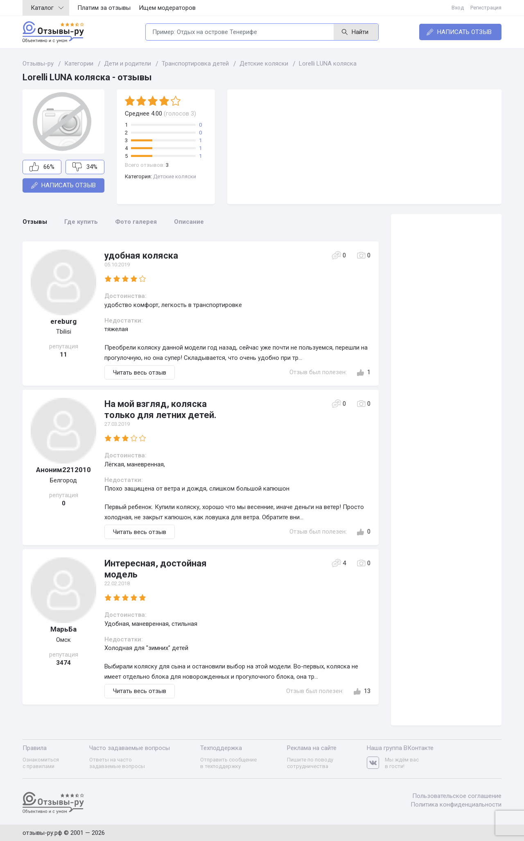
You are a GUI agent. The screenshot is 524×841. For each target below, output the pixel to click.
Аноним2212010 (63, 470)
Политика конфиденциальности (456, 804)
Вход (458, 8)
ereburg (63, 321)
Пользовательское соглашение (456, 796)
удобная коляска (141, 255)
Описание (189, 221)
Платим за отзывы (104, 7)
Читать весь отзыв (139, 372)
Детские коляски (174, 176)
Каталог (47, 7)
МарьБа (63, 629)
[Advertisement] (364, 146)
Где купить (81, 221)
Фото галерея (136, 221)
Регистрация (485, 8)
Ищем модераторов (167, 7)
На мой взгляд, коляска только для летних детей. (160, 409)
